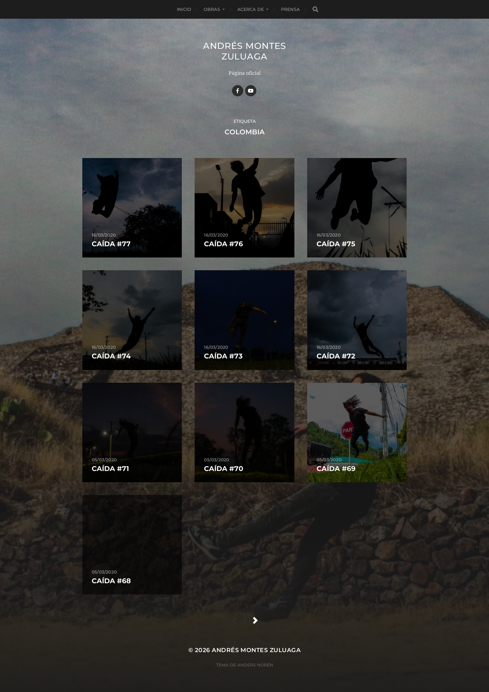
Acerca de (250, 9)
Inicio (184, 9)
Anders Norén (255, 664)
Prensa (290, 9)
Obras (212, 9)
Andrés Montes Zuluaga (244, 51)
